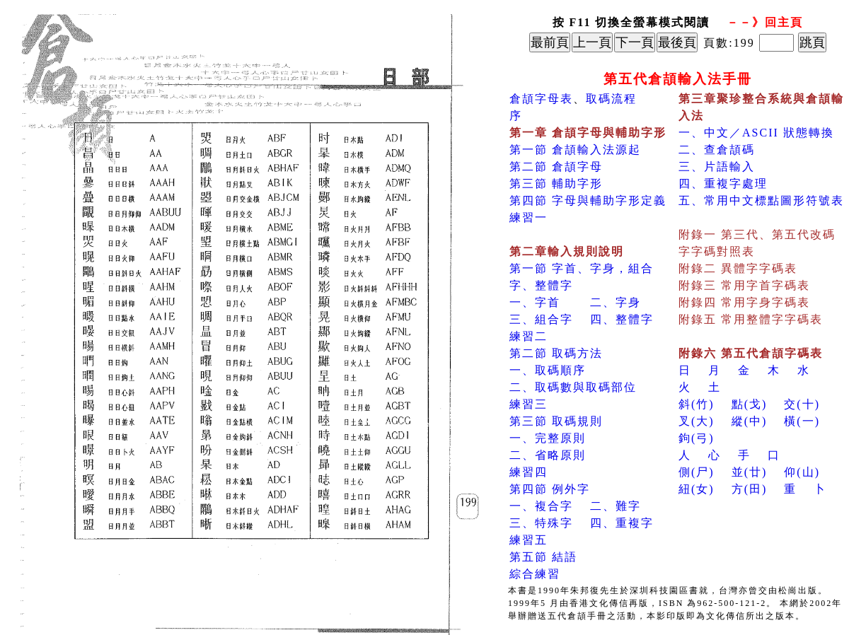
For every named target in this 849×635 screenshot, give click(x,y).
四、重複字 (622, 523)
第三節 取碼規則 (556, 421)
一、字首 (534, 302)
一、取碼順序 (547, 370)
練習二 (528, 336)
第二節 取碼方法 (556, 353)
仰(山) (802, 472)
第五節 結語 (543, 557)
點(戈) (750, 404)
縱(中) (750, 421)
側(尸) (696, 472)
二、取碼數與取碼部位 (573, 387)
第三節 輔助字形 (556, 183)
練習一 (528, 217)
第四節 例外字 (549, 489)
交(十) (802, 404)
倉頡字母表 (541, 99)
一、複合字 (541, 506)
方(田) (750, 489)
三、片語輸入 (716, 167)
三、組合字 (541, 319)
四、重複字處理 (723, 183)
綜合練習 (534, 574)
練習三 (528, 404)
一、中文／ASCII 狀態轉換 (756, 133)
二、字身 (615, 302)
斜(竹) (696, 404)
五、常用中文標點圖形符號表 (761, 200)
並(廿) (750, 472)
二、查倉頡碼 (716, 150)
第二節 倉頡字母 (556, 167)
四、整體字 (622, 319)
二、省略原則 (547, 455)
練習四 (528, 472)
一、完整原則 (547, 438)
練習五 (528, 540)
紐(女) (696, 489)
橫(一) (802, 421)
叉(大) (696, 421)
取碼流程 (611, 99)
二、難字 (615, 506)
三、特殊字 (541, 523)
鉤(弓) (696, 438)
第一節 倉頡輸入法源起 (575, 150)
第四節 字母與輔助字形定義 (587, 200)
